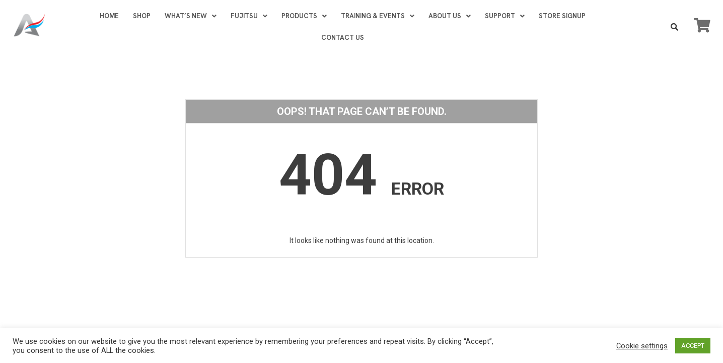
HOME (109, 16)
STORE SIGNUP (562, 16)
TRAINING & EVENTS (377, 16)
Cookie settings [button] (642, 345)
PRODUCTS (304, 16)
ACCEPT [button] (692, 345)
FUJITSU (249, 16)
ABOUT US (449, 16)
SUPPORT (505, 16)
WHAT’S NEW (190, 16)
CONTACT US (342, 37)
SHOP (142, 16)
